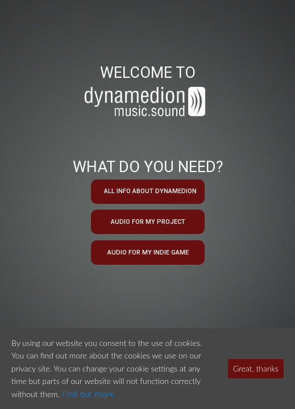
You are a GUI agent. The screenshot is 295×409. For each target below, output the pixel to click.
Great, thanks (256, 368)
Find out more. (89, 394)
